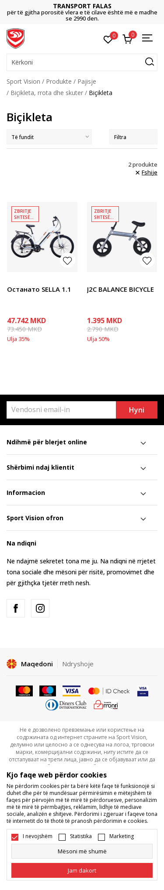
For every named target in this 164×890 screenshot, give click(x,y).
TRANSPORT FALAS (82, 6)
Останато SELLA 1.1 (39, 289)
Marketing (121, 836)
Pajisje (86, 81)
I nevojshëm (37, 836)
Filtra (133, 137)
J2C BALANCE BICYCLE (120, 289)
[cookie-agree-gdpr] (82, 870)
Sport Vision (23, 81)
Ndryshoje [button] (78, 663)
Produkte (59, 81)
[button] (82, 62)
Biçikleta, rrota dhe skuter (46, 93)
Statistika (81, 836)
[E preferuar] (108, 38)
